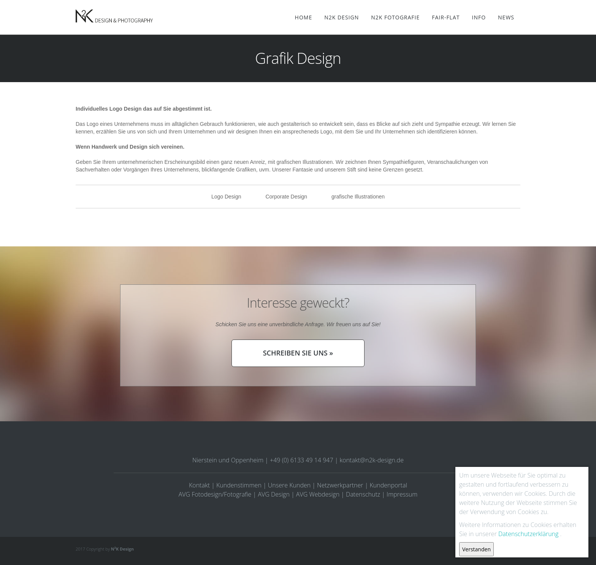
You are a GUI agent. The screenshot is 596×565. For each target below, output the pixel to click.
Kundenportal (388, 485)
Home (303, 17)
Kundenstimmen (239, 485)
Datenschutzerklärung (528, 534)
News (506, 17)
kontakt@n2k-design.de (372, 460)
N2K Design (341, 17)
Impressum (402, 494)
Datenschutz (363, 494)
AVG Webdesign (317, 494)
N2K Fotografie (395, 17)
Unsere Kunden (289, 485)
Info (479, 17)
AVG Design (273, 494)
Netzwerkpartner (340, 485)
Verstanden (476, 549)
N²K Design (122, 549)
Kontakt (199, 485)
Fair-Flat (446, 17)
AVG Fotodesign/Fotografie (215, 494)
